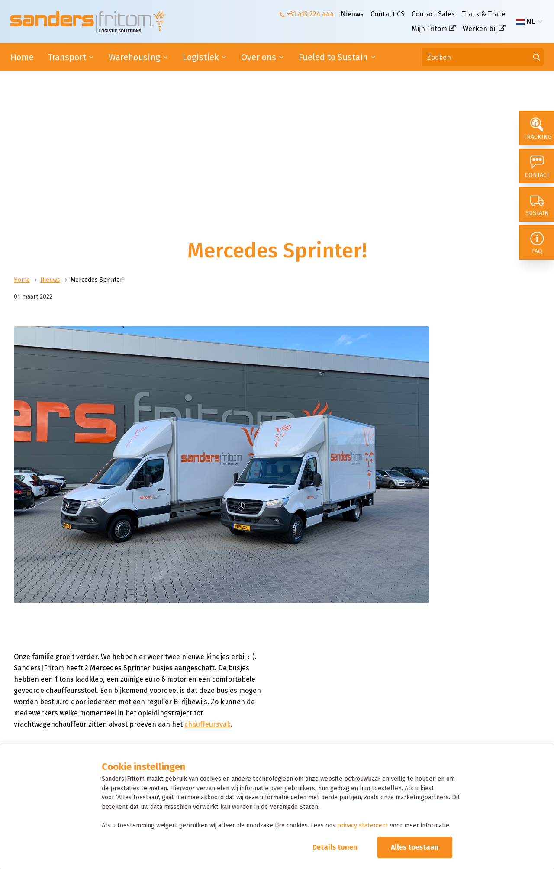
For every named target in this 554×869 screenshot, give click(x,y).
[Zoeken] (483, 57)
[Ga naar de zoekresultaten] (536, 57)
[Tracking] (536, 128)
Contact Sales (433, 14)
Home (22, 57)
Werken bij (480, 29)
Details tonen (335, 847)
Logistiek (201, 57)
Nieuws (352, 14)
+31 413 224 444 (310, 14)
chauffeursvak (207, 724)
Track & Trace (484, 14)
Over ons (258, 57)
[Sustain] (536, 204)
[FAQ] (536, 242)
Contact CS (387, 14)
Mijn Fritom (429, 29)
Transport (67, 57)
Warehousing (134, 57)
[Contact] (536, 166)
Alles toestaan (415, 847)
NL (525, 21)
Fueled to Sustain (333, 57)
